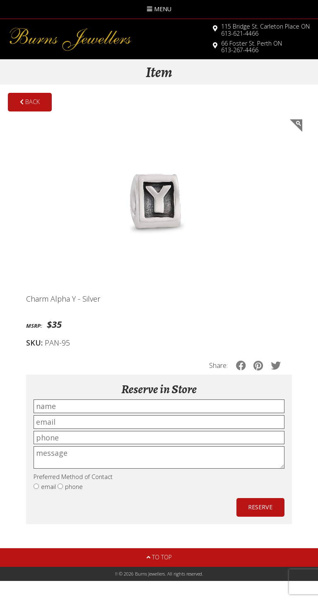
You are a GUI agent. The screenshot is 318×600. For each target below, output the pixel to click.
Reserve (260, 507)
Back (30, 102)
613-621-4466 (265, 29)
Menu (159, 9)
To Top (159, 557)
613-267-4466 (251, 46)
